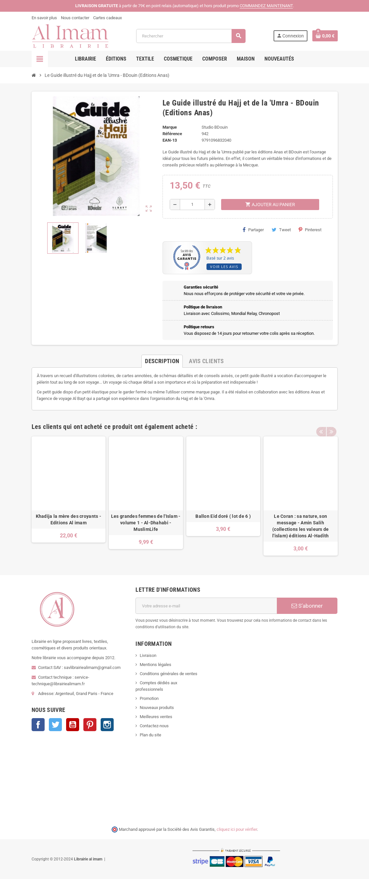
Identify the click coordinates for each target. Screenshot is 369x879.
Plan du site (150, 734)
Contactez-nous (154, 725)
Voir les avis (224, 266)
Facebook (38, 724)
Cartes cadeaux (107, 17)
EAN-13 (170, 140)
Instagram (107, 724)
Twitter (55, 724)
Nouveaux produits (157, 707)
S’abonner (307, 606)
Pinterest (310, 229)
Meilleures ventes (156, 716)
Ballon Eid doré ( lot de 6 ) (223, 516)
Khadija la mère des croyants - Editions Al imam (68, 519)
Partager (253, 229)
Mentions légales (155, 664)
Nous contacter (75, 17)
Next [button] (331, 425)
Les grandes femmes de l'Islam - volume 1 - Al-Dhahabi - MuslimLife (146, 523)
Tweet (281, 229)
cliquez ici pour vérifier (237, 829)
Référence (172, 133)
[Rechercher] (190, 36)
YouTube (72, 724)
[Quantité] (192, 204)
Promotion (149, 698)
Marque (170, 127)
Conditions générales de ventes (168, 673)
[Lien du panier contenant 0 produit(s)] (325, 35)
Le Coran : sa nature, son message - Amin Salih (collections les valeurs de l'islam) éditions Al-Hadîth (300, 526)
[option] (68, 496)
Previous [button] (321, 425)
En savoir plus (44, 17)
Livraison (148, 655)
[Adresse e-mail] (206, 606)
